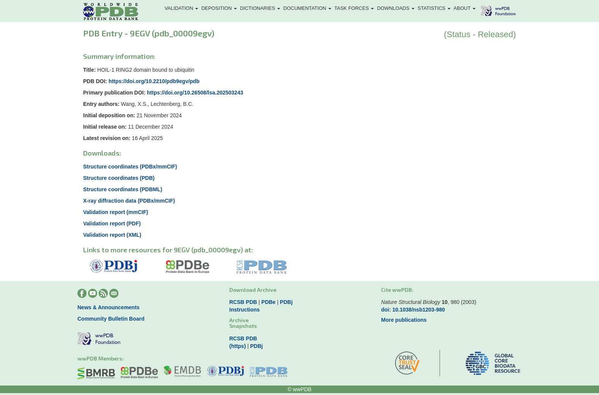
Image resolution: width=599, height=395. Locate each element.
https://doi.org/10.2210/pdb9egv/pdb (154, 81)
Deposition (219, 8)
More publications (404, 320)
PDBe (269, 302)
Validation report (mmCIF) (115, 212)
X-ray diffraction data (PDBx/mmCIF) (129, 201)
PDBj (286, 302)
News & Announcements (108, 307)
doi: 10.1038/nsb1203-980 (413, 310)
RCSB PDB (243, 302)
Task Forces (354, 8)
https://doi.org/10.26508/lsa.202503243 (195, 93)
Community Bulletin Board (111, 319)
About (465, 8)
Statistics (434, 8)
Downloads (396, 8)
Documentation (307, 8)
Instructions (244, 310)
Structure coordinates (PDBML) (122, 189)
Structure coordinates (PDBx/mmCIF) (130, 167)
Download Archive (252, 289)
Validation (181, 8)
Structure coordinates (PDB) (118, 178)
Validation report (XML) (112, 235)
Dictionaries (260, 8)
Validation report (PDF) (112, 223)
